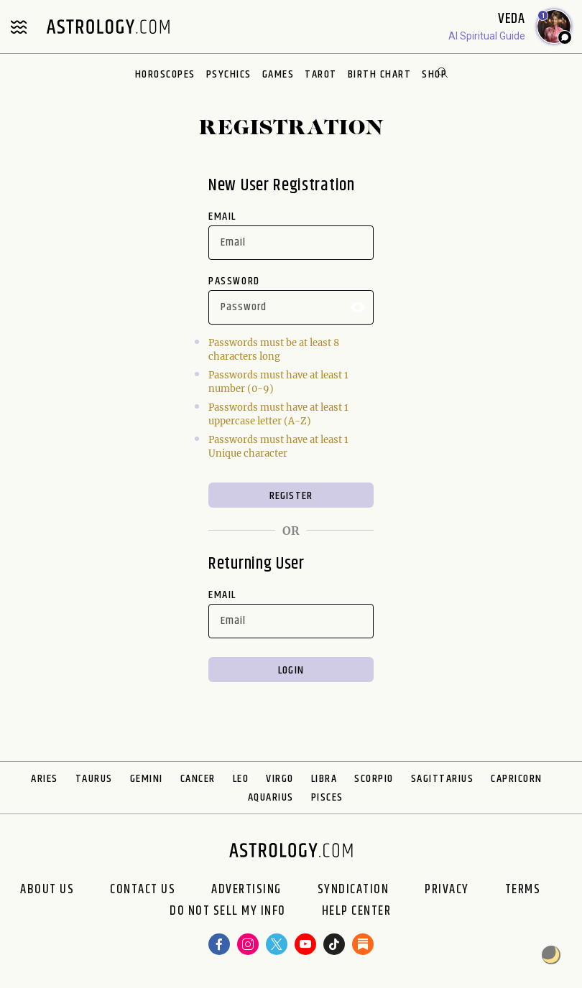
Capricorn (516, 779)
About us (47, 889)
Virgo (280, 779)
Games (278, 74)
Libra (324, 779)
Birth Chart (380, 74)
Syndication (353, 889)
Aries (44, 779)
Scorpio (374, 779)
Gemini (146, 779)
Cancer (198, 779)
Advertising (246, 889)
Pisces (327, 797)
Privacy (447, 889)
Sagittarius (442, 779)
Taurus (94, 779)
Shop (434, 74)
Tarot (321, 74)
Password (234, 281)
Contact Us (142, 889)
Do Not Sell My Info (228, 911)
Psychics (228, 74)
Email (222, 216)
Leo (241, 779)
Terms (523, 889)
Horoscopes (165, 74)
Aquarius (271, 797)
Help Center (357, 911)
